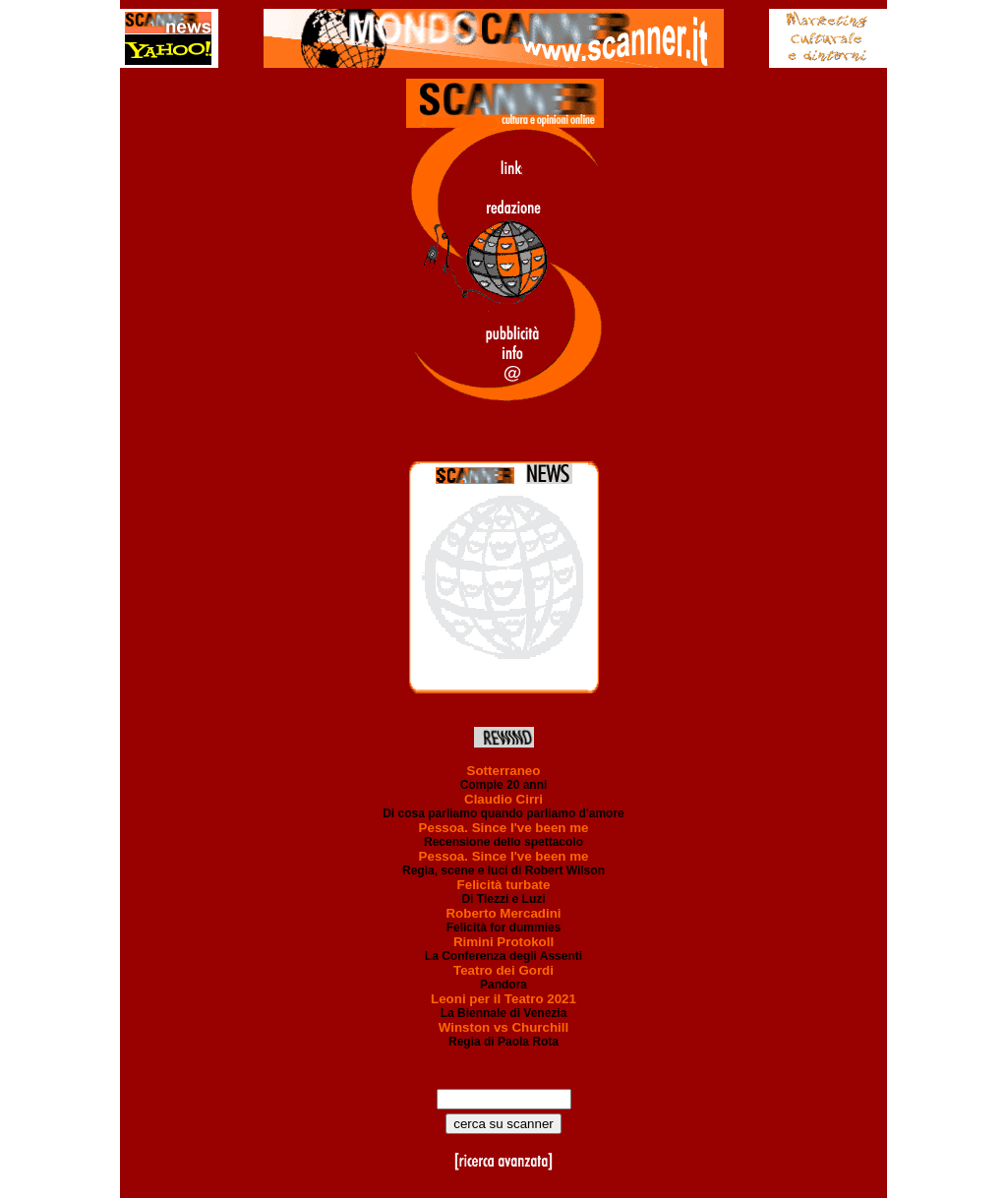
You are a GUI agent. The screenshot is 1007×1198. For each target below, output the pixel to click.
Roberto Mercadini (503, 913)
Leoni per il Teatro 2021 (503, 998)
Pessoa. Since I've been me (504, 827)
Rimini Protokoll (503, 941)
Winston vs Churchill (503, 1027)
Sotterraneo (504, 770)
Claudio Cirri (503, 799)
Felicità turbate (504, 884)
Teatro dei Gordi (503, 970)
